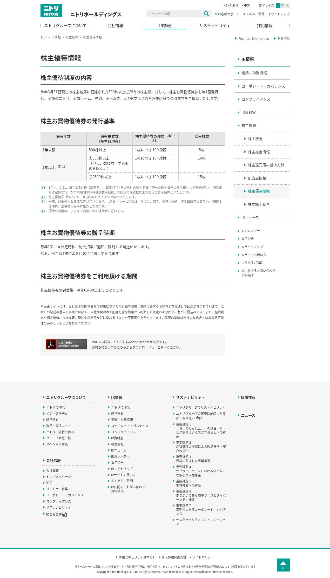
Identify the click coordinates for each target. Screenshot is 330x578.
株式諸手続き (259, 204)
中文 (247, 5)
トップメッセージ (58, 476)
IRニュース (250, 217)
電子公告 (247, 238)
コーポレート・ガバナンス (263, 86)
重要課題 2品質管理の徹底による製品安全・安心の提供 (201, 446)
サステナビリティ (214, 25)
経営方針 (52, 419)
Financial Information (253, 38)
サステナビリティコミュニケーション (201, 521)
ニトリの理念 (55, 407)
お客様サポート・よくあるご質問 (241, 14)
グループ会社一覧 (58, 438)
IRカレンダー (250, 230)
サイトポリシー (203, 557)
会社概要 (52, 470)
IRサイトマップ (252, 246)
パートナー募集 (57, 489)
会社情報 (115, 25)
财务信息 (283, 38)
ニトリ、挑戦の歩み (60, 432)
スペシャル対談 (57, 444)
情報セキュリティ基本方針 (137, 557)
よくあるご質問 (252, 262)
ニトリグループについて (65, 25)
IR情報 (165, 25)
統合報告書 (56, 514)
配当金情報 (257, 178)
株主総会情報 (259, 151)
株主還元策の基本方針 (266, 164)
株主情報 (72, 37)
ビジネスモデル (57, 413)
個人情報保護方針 (173, 557)
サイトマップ (280, 14)
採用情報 (265, 25)
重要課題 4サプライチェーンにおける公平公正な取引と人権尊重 (201, 470)
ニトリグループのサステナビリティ (200, 407)
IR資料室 (248, 112)
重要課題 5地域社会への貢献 (188, 483)
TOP (44, 37)
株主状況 (255, 138)
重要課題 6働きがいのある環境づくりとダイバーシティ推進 (201, 495)
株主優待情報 (259, 191)
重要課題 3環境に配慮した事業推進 (193, 458)
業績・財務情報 (254, 72)
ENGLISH (232, 5)
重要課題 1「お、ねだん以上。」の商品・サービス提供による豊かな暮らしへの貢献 (201, 430)
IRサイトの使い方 (253, 255)
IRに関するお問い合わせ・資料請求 (260, 272)
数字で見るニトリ (58, 425)
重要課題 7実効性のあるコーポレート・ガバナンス (201, 509)
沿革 (49, 483)
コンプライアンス (255, 99)
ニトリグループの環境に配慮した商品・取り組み (201, 416)
